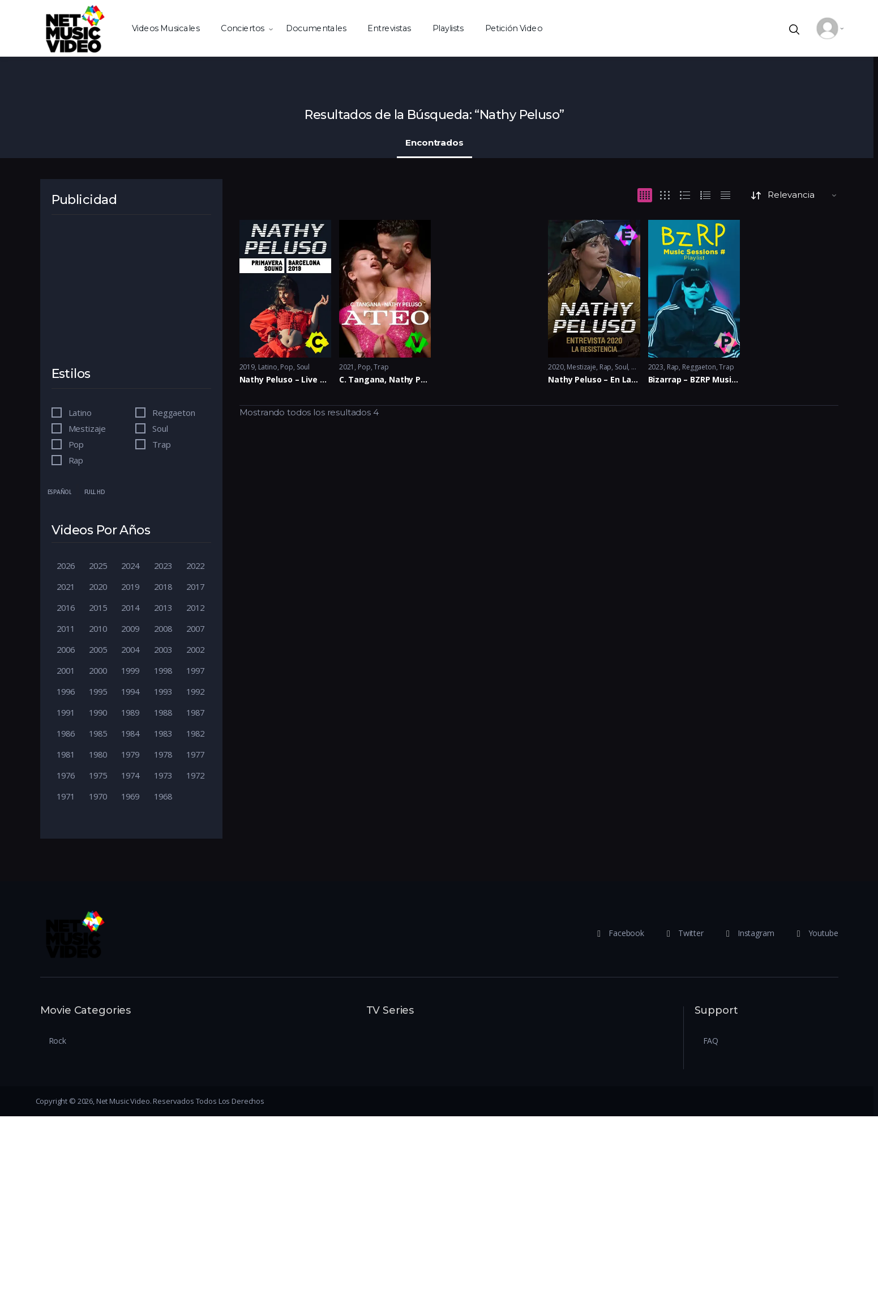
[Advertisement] (131, 298)
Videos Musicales (165, 28)
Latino (267, 367)
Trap (381, 367)
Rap (605, 367)
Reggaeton (699, 367)
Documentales (315, 28)
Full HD (94, 491)
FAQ (711, 1040)
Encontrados (434, 142)
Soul (303, 367)
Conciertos (242, 28)
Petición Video (513, 28)
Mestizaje (581, 367)
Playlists (447, 28)
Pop (286, 367)
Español (60, 491)
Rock (57, 1040)
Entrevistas (388, 28)
